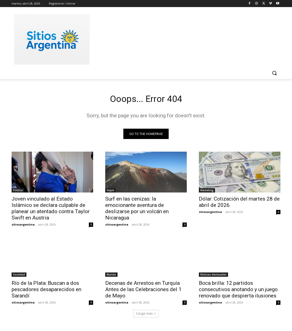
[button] (274, 73)
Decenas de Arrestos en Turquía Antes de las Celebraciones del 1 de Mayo (143, 291)
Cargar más (146, 315)
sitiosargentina (23, 226)
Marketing (206, 192)
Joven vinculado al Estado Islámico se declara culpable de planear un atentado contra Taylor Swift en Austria (51, 209)
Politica (18, 192)
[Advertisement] (183, 38)
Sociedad (19, 276)
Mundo (111, 276)
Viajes (110, 192)
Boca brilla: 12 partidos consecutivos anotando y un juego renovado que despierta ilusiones (238, 291)
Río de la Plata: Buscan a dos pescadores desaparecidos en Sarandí (46, 291)
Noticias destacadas (213, 276)
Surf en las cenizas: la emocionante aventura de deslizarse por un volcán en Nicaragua (137, 209)
